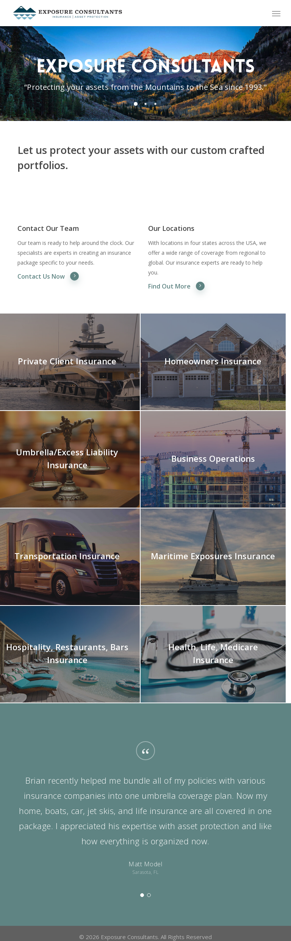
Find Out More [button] (176, 285)
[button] (276, 13)
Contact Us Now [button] (48, 276)
